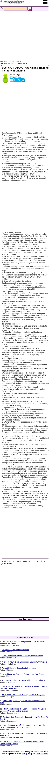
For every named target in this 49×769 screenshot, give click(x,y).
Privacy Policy (27, 754)
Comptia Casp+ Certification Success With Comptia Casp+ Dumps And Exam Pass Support (22, 726)
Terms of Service (42, 754)
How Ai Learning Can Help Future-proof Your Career (23, 674)
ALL (1, 63)
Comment (12, 77)
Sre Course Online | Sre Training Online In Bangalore (23, 695)
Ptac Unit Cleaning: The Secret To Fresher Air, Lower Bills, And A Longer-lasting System (23, 710)
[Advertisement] (24, 33)
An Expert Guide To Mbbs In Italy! (15, 650)
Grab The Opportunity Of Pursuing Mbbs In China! (22, 656)
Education (10, 63)
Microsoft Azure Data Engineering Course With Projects (24, 662)
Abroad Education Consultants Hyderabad (19, 668)
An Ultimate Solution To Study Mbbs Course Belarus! (23, 680)
